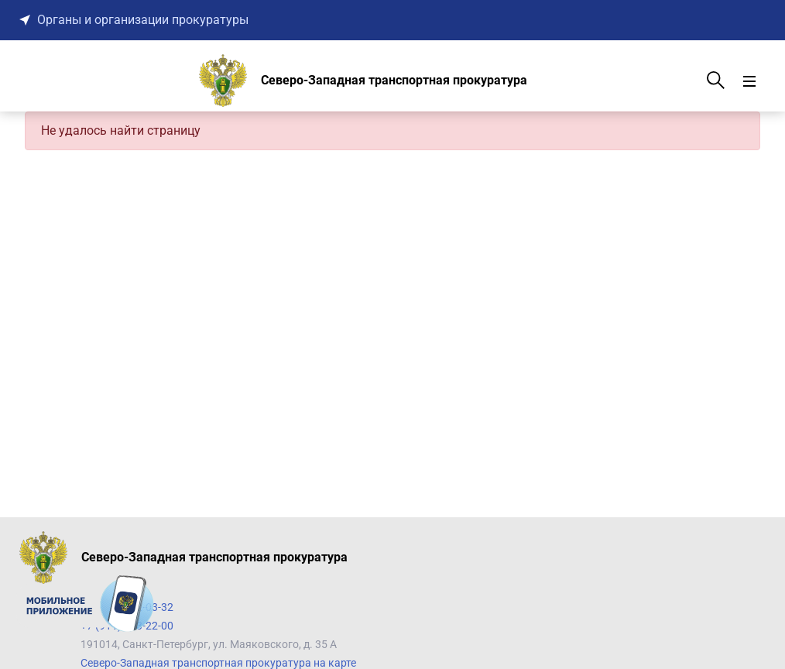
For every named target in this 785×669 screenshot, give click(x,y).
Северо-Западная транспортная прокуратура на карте (218, 663)
